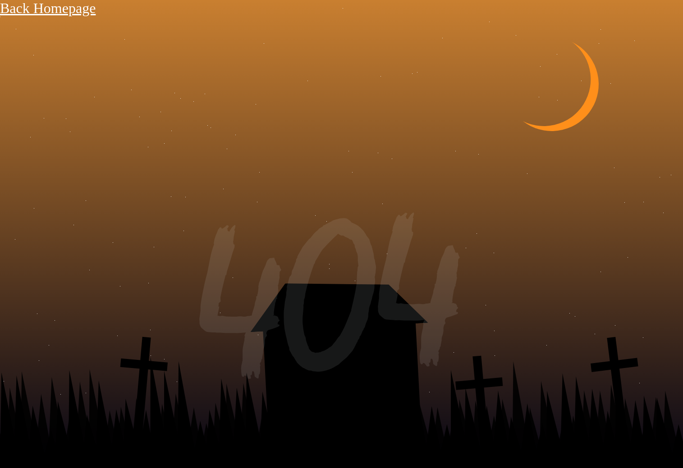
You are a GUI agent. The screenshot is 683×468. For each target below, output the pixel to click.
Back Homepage (48, 8)
